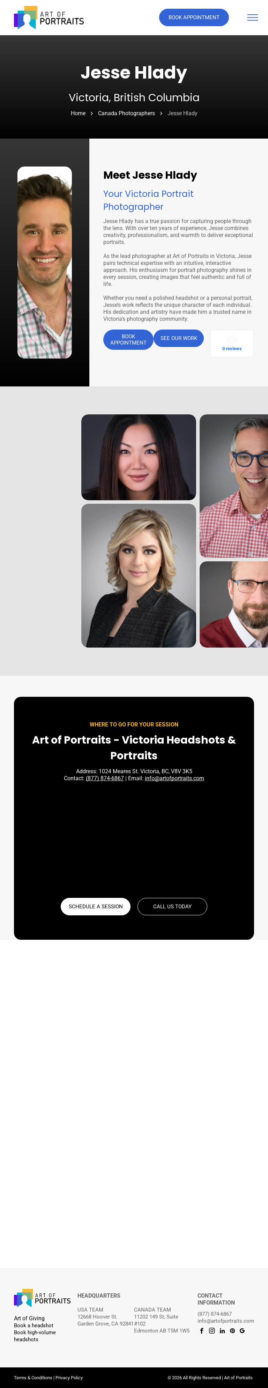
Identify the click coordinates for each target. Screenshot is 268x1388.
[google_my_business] (242, 1332)
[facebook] (202, 1332)
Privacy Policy (69, 1377)
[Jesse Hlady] (44, 263)
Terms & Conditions (33, 1377)
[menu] (253, 17)
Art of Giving (29, 1318)
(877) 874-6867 (105, 778)
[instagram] (212, 1332)
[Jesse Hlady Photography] (138, 457)
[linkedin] (222, 1332)
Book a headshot (33, 1325)
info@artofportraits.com (174, 778)
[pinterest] (232, 1332)
